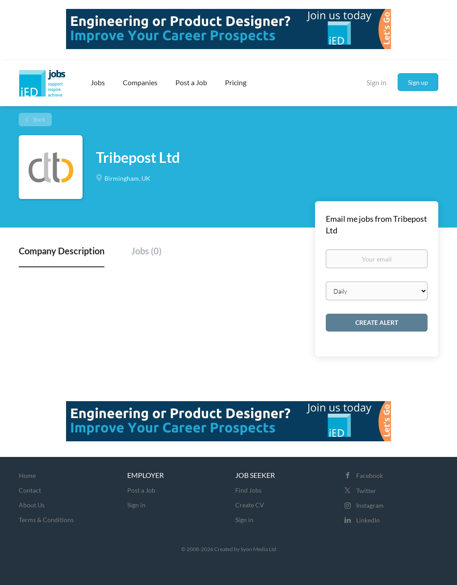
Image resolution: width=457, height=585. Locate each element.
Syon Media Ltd (258, 549)
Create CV (249, 505)
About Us (32, 505)
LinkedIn (368, 520)
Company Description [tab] (61, 250)
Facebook (369, 475)
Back (39, 119)
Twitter (366, 490)
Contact (30, 490)
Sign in (376, 82)
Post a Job (141, 490)
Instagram (370, 505)
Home (27, 475)
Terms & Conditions (46, 519)
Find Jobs (248, 490)
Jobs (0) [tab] (146, 250)
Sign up (418, 82)
